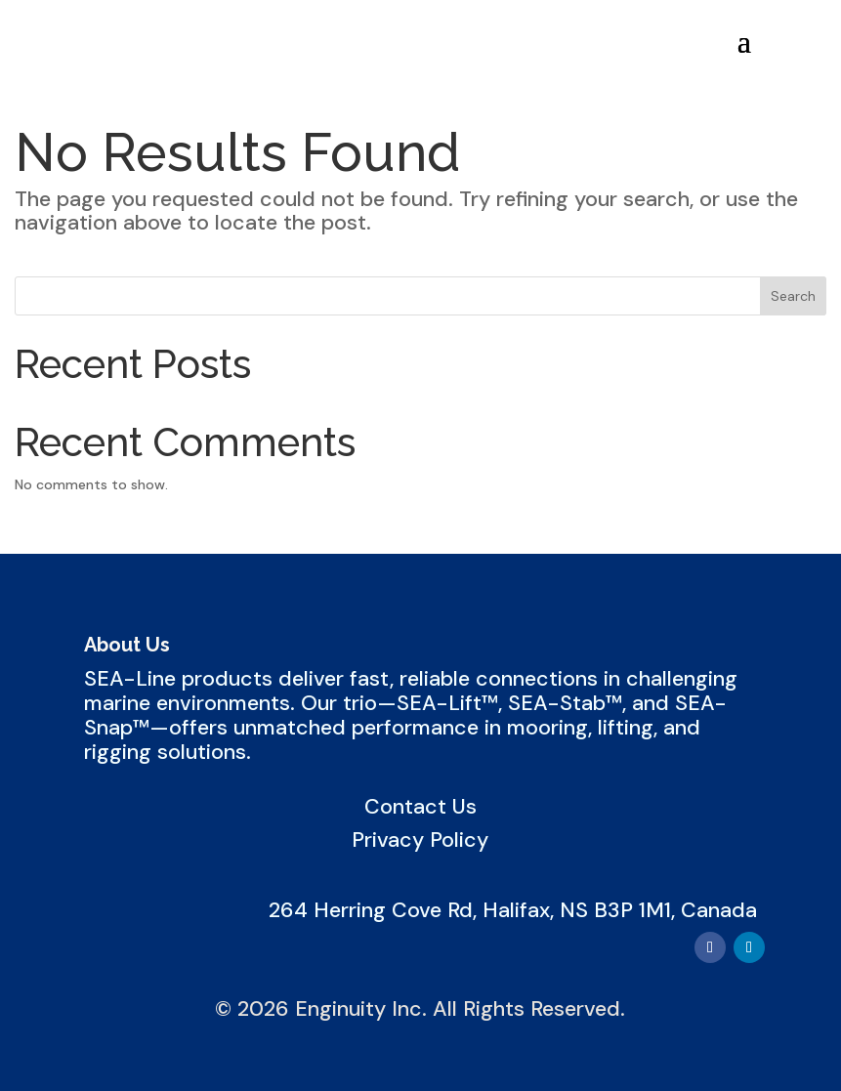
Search (793, 296)
